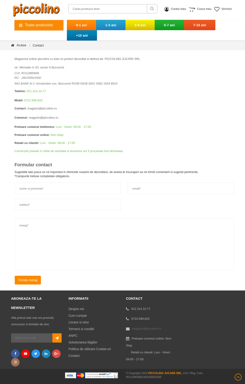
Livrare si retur (78, 322)
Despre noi (76, 309)
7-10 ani (199, 25)
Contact (74, 356)
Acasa (21, 45)
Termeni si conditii (81, 329)
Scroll (238, 377)
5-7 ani (169, 25)
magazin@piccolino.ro (42, 108)
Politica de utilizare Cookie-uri (89, 349)
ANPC (72, 335)
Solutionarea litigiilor (82, 342)
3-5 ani (140, 25)
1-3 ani (110, 25)
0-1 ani (81, 25)
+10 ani (82, 35)
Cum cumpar (77, 315)
